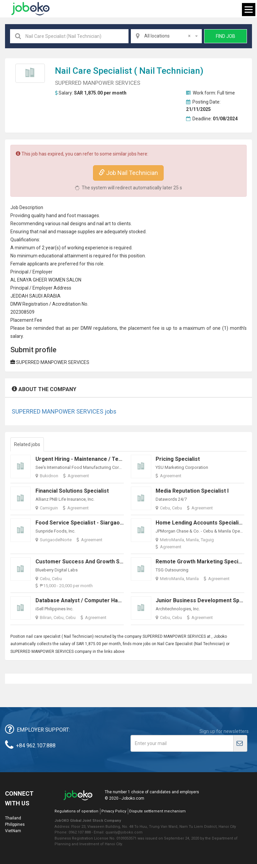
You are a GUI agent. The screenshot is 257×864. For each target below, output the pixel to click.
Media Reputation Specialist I (192, 491)
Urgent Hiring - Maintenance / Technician (87, 459)
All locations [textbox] (167, 36)
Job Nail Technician (128, 172)
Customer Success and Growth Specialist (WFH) (96, 561)
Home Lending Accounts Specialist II (202, 522)
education (49, 255)
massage (67, 231)
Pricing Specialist (178, 459)
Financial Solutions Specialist (72, 491)
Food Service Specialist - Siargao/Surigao (88, 522)
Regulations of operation (76, 811)
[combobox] (166, 36)
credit (64, 304)
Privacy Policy (113, 811)
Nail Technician (169, 71)
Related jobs (27, 444)
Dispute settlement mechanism (157, 811)
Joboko (30, 8)
